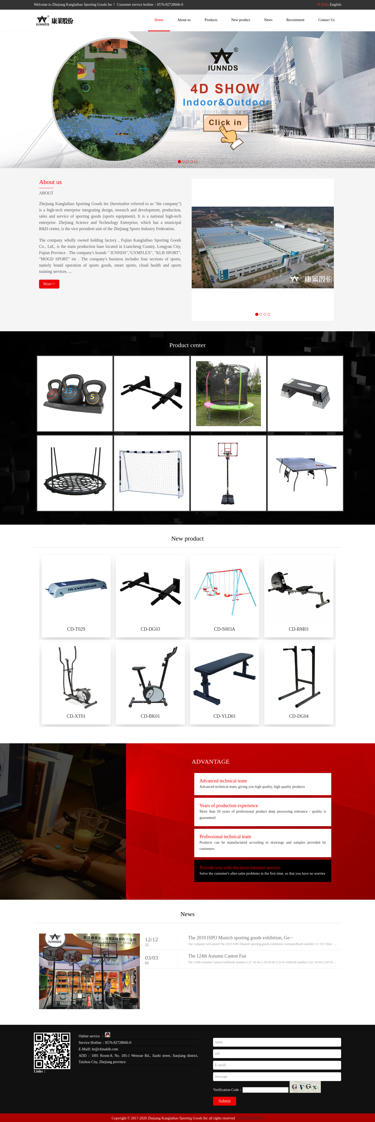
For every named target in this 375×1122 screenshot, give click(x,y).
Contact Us (326, 20)
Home (158, 20)
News (268, 20)
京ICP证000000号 (250, 1118)
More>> (49, 284)
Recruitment (295, 20)
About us (184, 20)
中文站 (322, 5)
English (335, 5)
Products (211, 20)
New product (240, 20)
